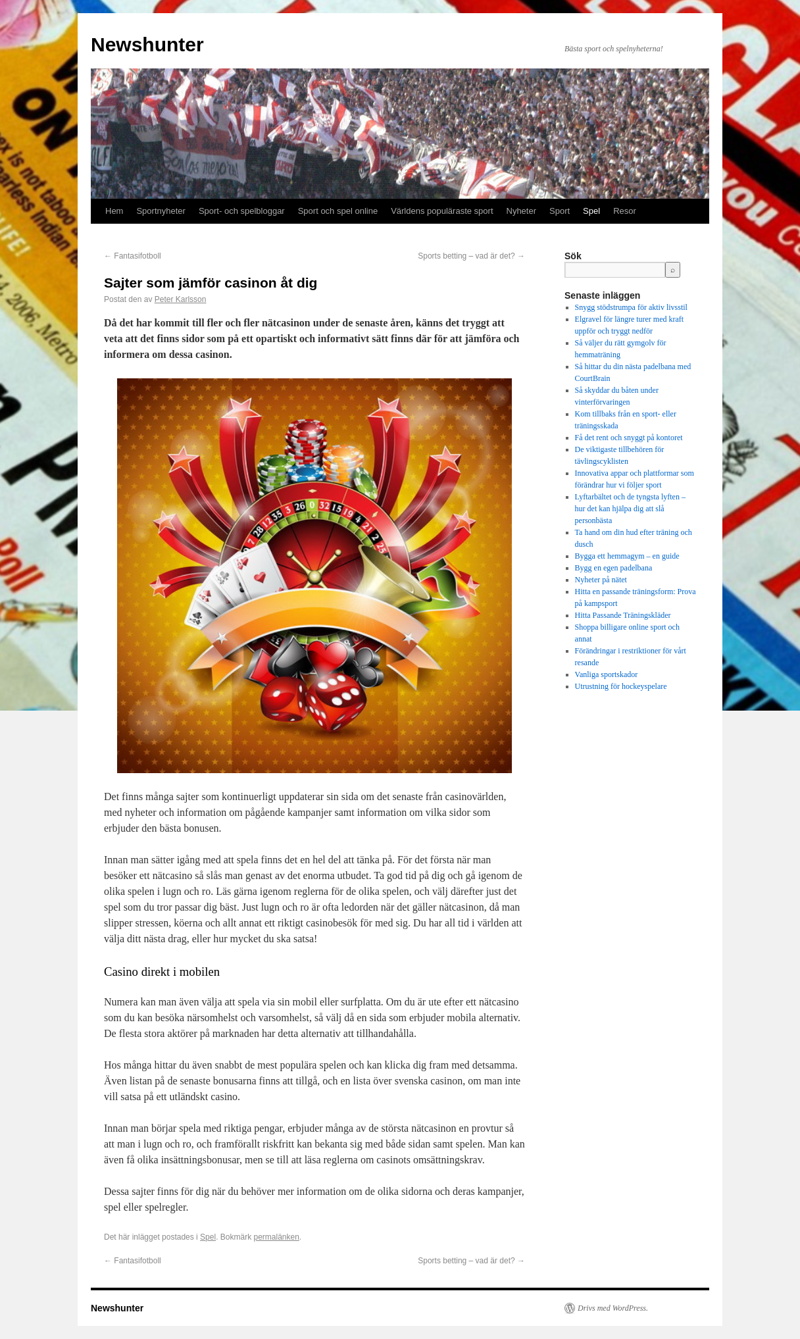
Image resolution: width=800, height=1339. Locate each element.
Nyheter (522, 211)
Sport (559, 211)
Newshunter (147, 44)
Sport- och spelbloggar (242, 211)
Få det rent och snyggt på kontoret (629, 437)
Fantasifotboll (132, 256)
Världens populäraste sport (442, 211)
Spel (591, 211)
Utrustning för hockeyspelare (621, 686)
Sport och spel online (338, 211)
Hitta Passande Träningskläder (623, 615)
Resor (624, 211)
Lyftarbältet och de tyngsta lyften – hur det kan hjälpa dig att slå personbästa (630, 508)
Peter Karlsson (181, 299)
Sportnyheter (160, 211)
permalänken (276, 1237)
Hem (114, 211)
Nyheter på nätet (601, 579)
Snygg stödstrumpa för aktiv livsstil (631, 307)
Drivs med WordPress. (613, 1308)
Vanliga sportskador (606, 674)
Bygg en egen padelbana (614, 567)
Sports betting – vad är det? (471, 256)
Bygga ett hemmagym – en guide (627, 556)
